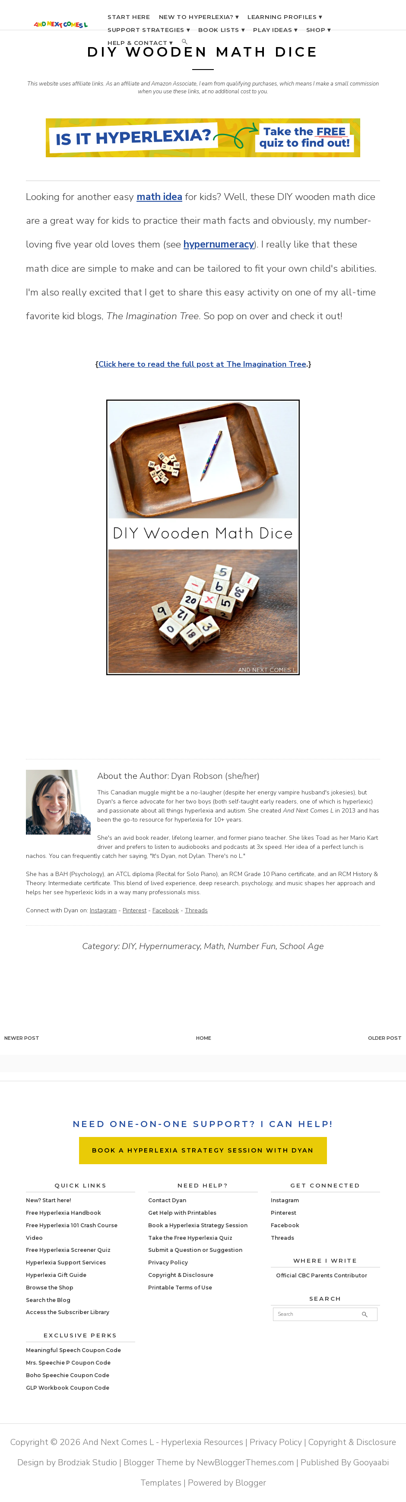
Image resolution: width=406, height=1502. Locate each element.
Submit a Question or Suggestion (195, 1250)
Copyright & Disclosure (180, 1275)
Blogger (250, 1483)
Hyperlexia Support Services (66, 1262)
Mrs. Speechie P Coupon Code (68, 1362)
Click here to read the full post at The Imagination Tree (202, 364)
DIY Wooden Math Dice (203, 52)
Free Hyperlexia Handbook (63, 1213)
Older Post (385, 1038)
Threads (196, 910)
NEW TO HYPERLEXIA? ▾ (199, 16)
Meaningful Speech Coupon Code (73, 1350)
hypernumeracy (219, 244)
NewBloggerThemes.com (245, 1462)
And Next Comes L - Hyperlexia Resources (162, 1442)
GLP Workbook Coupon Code (67, 1388)
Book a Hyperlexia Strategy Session (197, 1225)
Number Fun (252, 946)
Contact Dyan (167, 1200)
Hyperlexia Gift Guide (56, 1275)
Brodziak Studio (87, 1462)
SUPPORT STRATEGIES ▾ (149, 29)
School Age (301, 946)
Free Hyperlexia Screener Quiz (68, 1250)
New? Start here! (48, 1200)
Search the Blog (48, 1300)
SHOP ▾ (318, 29)
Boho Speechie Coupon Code (67, 1375)
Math (214, 946)
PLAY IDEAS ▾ (275, 29)
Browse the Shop (49, 1287)
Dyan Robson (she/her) (215, 776)
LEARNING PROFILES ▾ (284, 16)
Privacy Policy (168, 1262)
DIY (128, 946)
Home (203, 1038)
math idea (159, 196)
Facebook (165, 910)
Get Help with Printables (182, 1213)
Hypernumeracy (169, 946)
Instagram (103, 910)
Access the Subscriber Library (67, 1312)
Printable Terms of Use (180, 1287)
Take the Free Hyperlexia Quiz (190, 1238)
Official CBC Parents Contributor (321, 1275)
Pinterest (134, 910)
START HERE (129, 16)
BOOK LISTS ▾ (221, 29)
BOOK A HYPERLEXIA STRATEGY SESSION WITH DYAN (203, 1150)
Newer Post (21, 1038)
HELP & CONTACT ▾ (140, 42)
